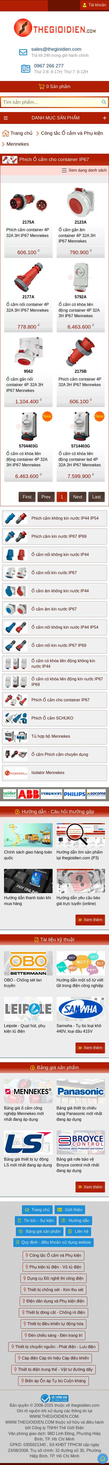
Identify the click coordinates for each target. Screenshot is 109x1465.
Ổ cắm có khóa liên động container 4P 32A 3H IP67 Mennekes (79, 310)
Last (96, 496)
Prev (46, 496)
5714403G (80, 446)
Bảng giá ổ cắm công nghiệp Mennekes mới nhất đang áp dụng (24, 1114)
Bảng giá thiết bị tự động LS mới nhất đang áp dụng (28, 1162)
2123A (81, 222)
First (27, 496)
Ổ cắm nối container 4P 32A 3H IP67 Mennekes (27, 307)
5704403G (28, 446)
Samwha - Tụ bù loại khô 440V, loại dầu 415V (79, 1028)
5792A (81, 297)
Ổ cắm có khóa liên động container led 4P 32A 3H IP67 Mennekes (80, 459)
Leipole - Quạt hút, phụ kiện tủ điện (24, 1028)
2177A (28, 297)
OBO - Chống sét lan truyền (23, 983)
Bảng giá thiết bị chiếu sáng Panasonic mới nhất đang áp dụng (79, 1114)
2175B (81, 371)
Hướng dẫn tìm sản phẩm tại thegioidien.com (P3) (80, 855)
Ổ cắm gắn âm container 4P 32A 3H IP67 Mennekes (77, 235)
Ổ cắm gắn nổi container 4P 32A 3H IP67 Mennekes (24, 385)
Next (77, 496)
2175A (28, 222)
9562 (28, 371)
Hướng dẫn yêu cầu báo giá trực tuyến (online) (78, 900)
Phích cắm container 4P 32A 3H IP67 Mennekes (27, 232)
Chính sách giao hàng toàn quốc (28, 855)
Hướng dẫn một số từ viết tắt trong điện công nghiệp (80, 983)
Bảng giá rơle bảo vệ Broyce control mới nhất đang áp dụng (78, 1165)
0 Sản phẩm (58, 86)
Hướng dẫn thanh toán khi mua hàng (27, 900)
